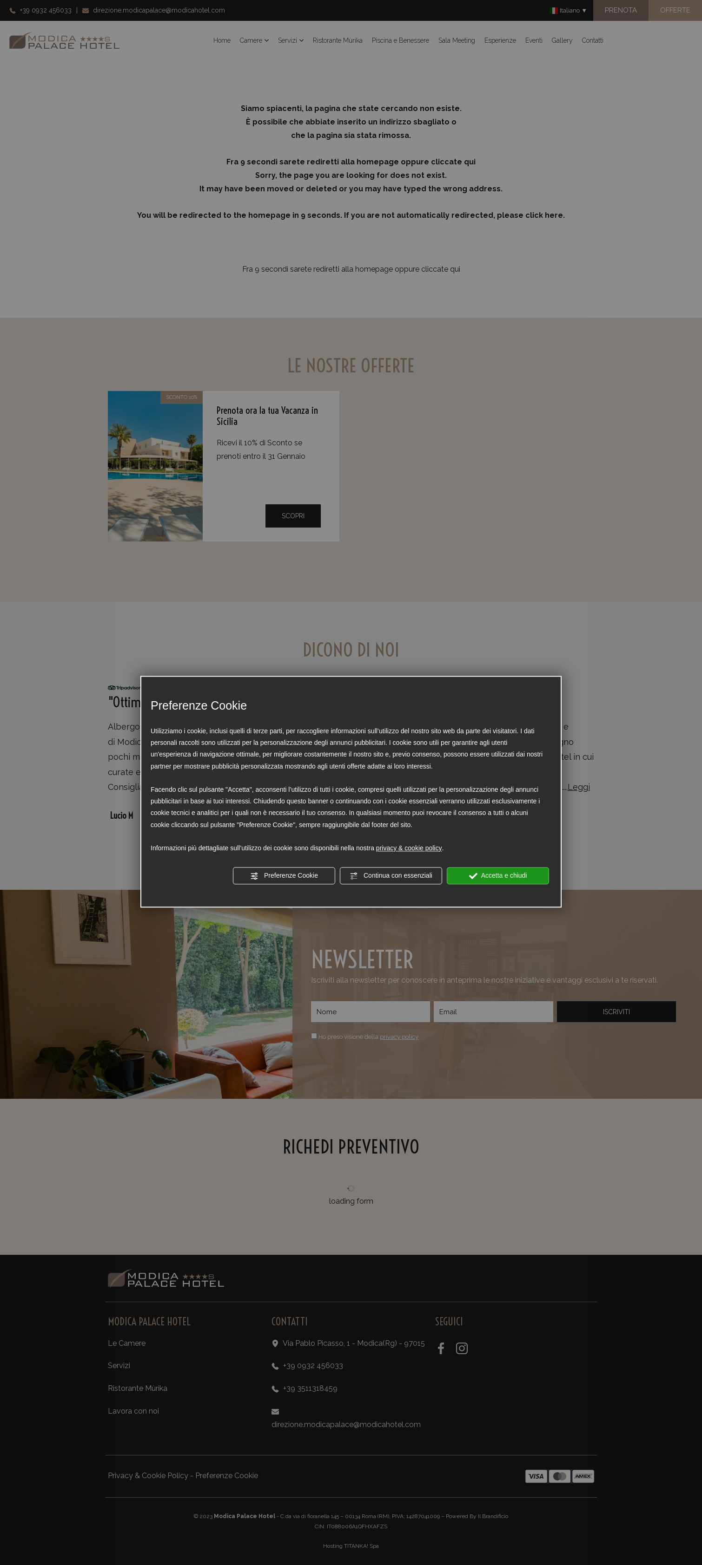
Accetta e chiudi (498, 876)
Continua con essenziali (391, 876)
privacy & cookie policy (409, 848)
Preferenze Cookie (284, 876)
